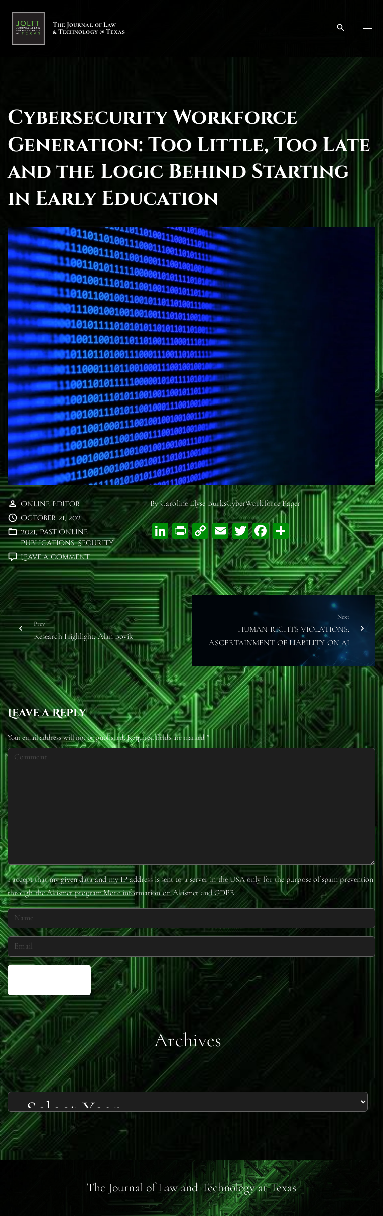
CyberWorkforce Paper (263, 503)
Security (95, 543)
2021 (28, 532)
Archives (187, 1040)
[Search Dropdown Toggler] (341, 28)
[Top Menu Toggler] (368, 28)
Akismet (60, 893)
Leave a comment (55, 557)
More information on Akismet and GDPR (169, 893)
